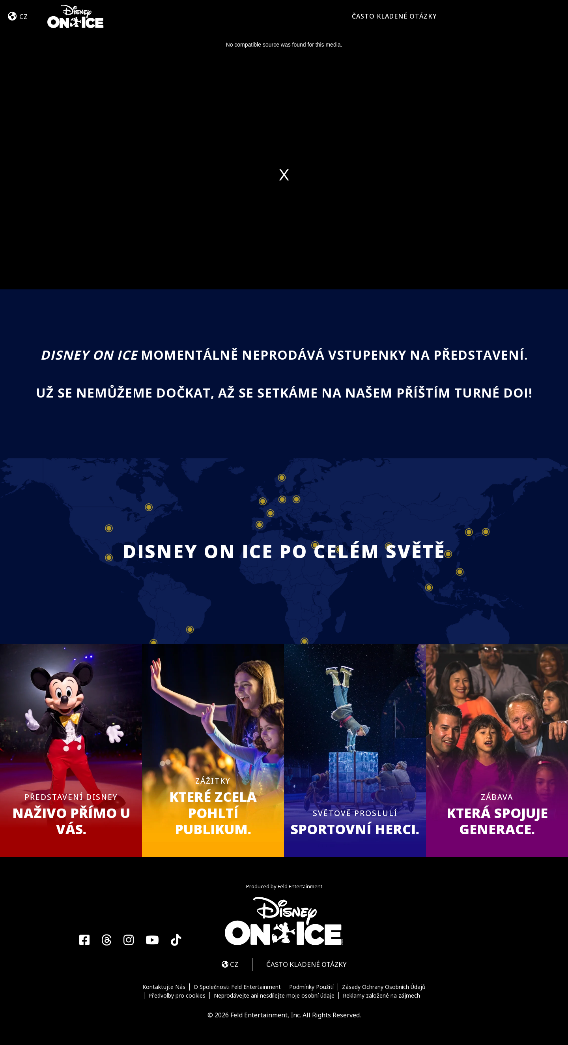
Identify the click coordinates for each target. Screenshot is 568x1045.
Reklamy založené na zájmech (381, 995)
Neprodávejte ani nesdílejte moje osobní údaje (274, 995)
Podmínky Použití (311, 987)
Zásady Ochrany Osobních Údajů (384, 987)
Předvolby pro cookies (177, 995)
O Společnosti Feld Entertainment (237, 987)
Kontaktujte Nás (163, 987)
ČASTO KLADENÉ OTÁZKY (394, 16)
